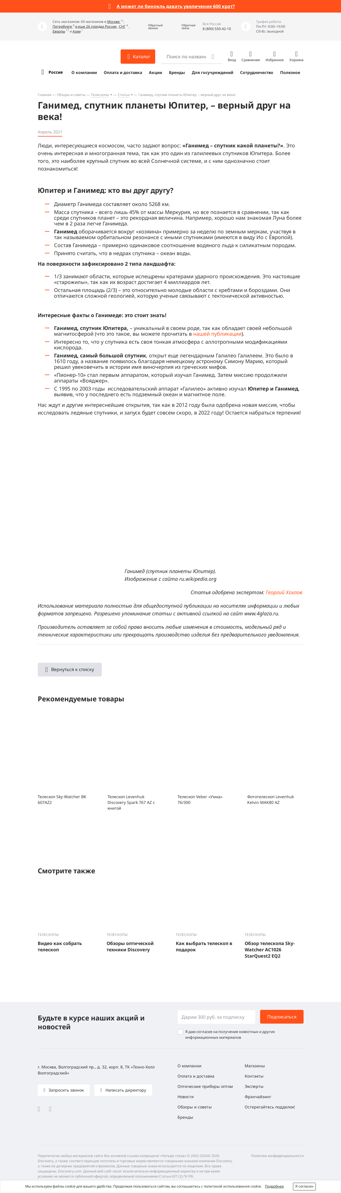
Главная (44, 94)
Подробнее (274, 1186)
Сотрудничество (256, 72)
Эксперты (254, 1086)
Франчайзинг (258, 1096)
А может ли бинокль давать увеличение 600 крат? (176, 6)
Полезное (290, 72)
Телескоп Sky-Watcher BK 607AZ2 (62, 799)
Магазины (255, 1065)
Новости (186, 1096)
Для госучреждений (212, 72)
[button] (151, 27)
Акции (155, 72)
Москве (114, 21)
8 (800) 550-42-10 (217, 28)
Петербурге (63, 26)
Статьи (123, 94)
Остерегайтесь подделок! (270, 1107)
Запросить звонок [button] (65, 1090)
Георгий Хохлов (284, 592)
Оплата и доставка (123, 72)
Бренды (177, 72)
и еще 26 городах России (96, 26)
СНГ (122, 26)
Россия (56, 72)
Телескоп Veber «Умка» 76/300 (200, 799)
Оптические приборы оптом (205, 1086)
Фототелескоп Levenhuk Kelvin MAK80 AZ (270, 799)
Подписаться (281, 1017)
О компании (84, 72)
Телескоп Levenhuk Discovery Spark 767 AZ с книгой (131, 802)
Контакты (254, 1076)
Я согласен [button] (304, 1186)
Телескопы (100, 94)
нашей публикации (217, 333)
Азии (77, 31)
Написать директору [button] (125, 1090)
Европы (59, 31)
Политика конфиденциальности (277, 1155)
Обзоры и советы (71, 94)
